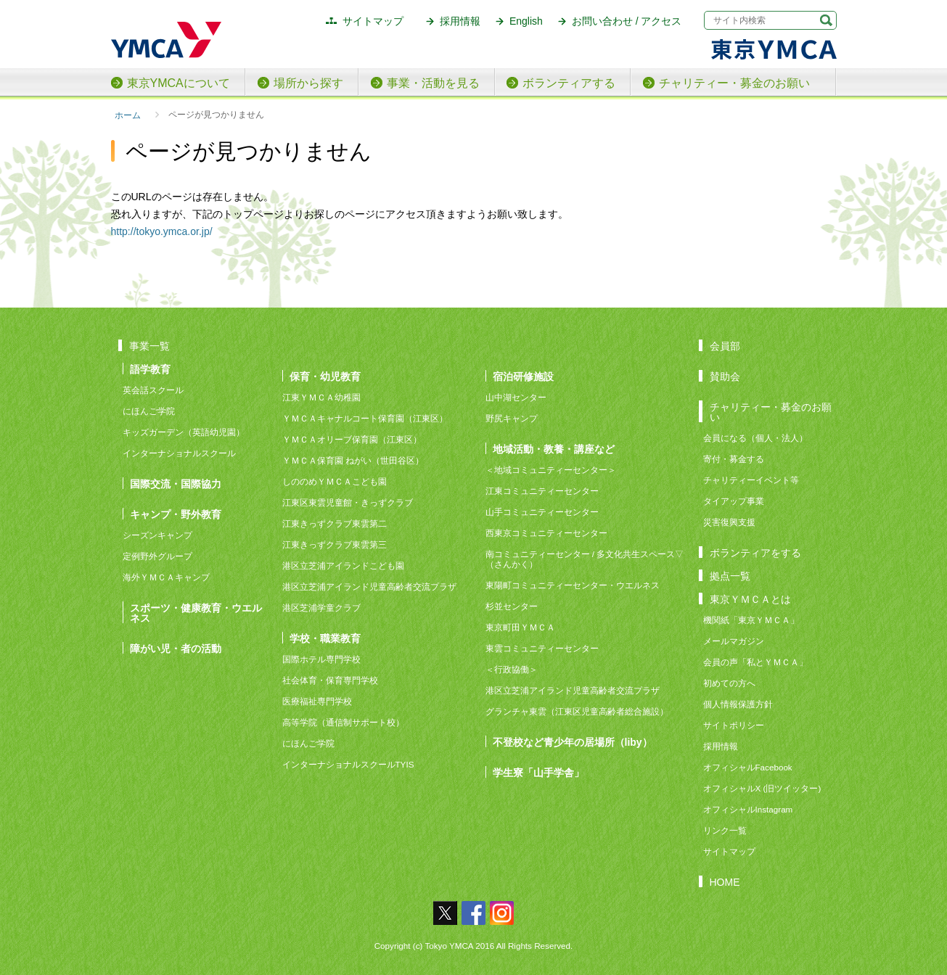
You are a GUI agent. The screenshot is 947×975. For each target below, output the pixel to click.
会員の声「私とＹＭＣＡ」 (755, 662)
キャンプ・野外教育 (175, 514)
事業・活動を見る (433, 83)
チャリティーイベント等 (751, 480)
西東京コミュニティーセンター (546, 533)
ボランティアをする (755, 552)
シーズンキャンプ (157, 535)
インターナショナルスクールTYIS (348, 764)
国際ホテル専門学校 (325, 659)
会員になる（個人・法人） (755, 438)
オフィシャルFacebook (747, 767)
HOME (725, 881)
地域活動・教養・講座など (554, 448)
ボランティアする (568, 83)
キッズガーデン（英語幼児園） (184, 432)
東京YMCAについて (178, 83)
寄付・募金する (733, 459)
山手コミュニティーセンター (542, 512)
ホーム (128, 115)
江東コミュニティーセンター (542, 490)
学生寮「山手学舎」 (538, 772)
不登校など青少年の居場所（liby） (572, 741)
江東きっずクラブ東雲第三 (334, 544)
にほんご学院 (149, 411)
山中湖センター (515, 397)
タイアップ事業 (733, 501)
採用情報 (460, 21)
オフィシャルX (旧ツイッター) (762, 788)
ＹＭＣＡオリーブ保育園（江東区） (352, 439)
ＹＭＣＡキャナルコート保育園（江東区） (365, 418)
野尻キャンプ (511, 418)
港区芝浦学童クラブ (321, 607)
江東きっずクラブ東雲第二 (334, 523)
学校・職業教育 (325, 638)
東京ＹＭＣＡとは (750, 598)
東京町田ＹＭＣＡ (520, 627)
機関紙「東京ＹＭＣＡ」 (751, 620)
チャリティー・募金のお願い (734, 83)
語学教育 (150, 368)
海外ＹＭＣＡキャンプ (166, 577)
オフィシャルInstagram (748, 809)
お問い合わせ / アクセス (627, 21)
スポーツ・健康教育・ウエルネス (196, 612)
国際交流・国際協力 (175, 483)
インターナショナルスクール (179, 453)
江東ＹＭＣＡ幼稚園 (321, 397)
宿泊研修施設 (523, 376)
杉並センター (511, 606)
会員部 (725, 345)
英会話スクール (153, 390)
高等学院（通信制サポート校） (343, 722)
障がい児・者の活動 (175, 648)
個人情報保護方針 (738, 704)
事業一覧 (149, 345)
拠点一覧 (730, 575)
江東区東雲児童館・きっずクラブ (347, 502)
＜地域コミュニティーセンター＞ (550, 469)
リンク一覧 (725, 830)
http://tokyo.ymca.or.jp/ (162, 231)
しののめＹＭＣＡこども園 (334, 481)
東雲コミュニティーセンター (542, 648)
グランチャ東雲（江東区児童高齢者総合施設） (576, 711)
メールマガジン (733, 641)
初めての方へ (729, 683)
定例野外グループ (157, 556)
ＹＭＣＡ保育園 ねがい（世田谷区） (353, 460)
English (526, 21)
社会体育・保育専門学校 (330, 680)
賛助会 (725, 376)
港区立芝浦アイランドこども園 (343, 565)
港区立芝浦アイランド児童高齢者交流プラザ (369, 586)
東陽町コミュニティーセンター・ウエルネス (572, 585)
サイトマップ (373, 21)
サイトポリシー (733, 725)
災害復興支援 (729, 522)
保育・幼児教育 (325, 376)
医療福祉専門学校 (317, 701)
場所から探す (308, 83)
